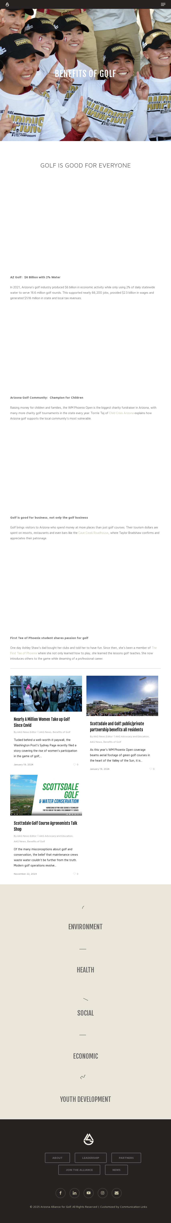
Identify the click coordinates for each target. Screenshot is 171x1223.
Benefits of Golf (61, 731)
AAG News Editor (27, 731)
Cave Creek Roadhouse (93, 532)
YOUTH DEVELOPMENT (85, 1099)
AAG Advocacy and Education (132, 736)
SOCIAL (85, 1013)
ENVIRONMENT (85, 927)
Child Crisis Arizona (121, 413)
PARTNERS (126, 1157)
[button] (163, 4)
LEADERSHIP (90, 1157)
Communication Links (133, 1206)
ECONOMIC (85, 1056)
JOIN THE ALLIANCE (79, 1169)
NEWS (116, 1169)
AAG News (45, 731)
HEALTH (85, 970)
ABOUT (57, 1157)
